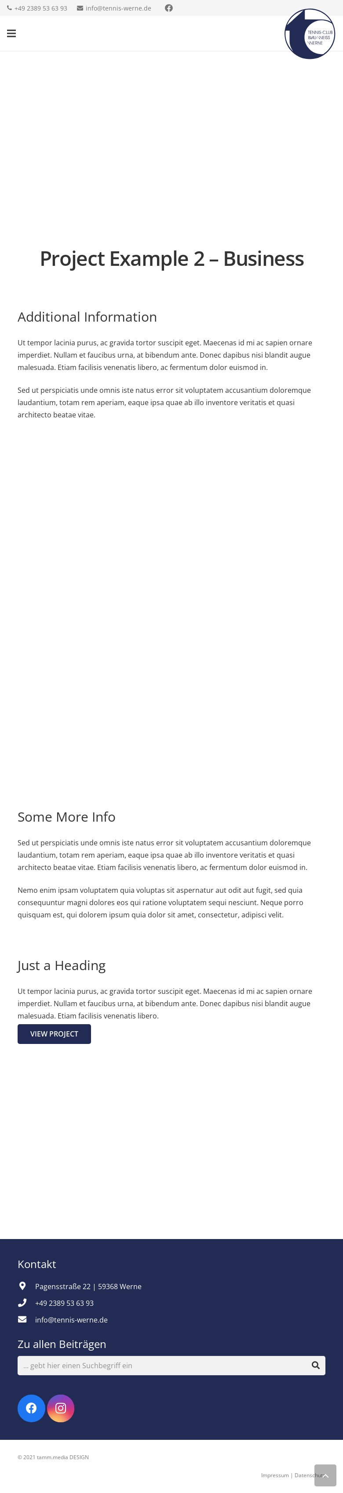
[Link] (310, 33)
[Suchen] (316, 1365)
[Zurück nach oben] (325, 1475)
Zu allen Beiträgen (62, 1344)
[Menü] (11, 33)
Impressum (275, 1475)
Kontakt (38, 1264)
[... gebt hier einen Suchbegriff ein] (171, 1366)
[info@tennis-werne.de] (26, 1320)
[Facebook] (31, 1408)
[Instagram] (61, 1408)
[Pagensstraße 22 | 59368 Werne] (26, 1286)
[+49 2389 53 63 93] (26, 1303)
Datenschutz (310, 1475)
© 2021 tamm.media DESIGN (53, 1457)
